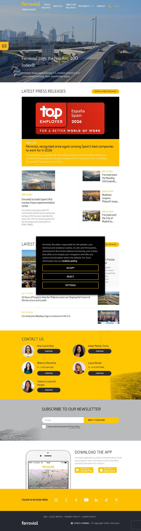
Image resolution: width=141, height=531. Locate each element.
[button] (109, 6)
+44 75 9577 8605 (96, 367)
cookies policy (69, 260)
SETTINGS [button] (70, 285)
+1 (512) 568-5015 (45, 367)
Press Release (46, 6)
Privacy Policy (74, 427)
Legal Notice (55, 517)
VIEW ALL (105, 91)
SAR (45, 517)
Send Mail (49, 351)
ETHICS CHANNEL (80, 523)
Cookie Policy (89, 517)
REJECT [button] (70, 276)
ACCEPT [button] (70, 267)
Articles (58, 6)
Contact (101, 6)
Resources (84, 6)
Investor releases (71, 6)
